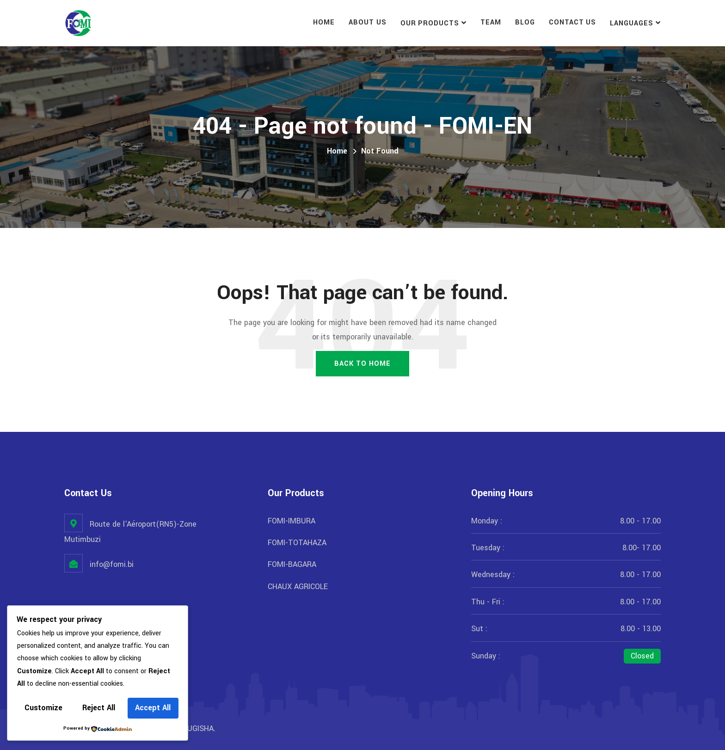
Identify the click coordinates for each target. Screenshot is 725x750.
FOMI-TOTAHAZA (297, 542)
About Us (368, 22)
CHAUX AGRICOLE (298, 586)
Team (490, 22)
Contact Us (572, 22)
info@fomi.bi (112, 564)
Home (324, 22)
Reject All (98, 707)
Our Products (430, 23)
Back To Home (362, 364)
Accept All (153, 707)
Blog (525, 22)
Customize (43, 707)
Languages (631, 23)
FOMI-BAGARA (292, 564)
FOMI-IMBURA (291, 521)
